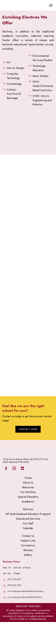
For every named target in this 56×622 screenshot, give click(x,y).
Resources (28, 487)
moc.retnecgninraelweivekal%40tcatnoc (24, 597)
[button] (27, 429)
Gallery (28, 555)
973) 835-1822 (15, 585)
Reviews (28, 550)
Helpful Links (28, 540)
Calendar (28, 528)
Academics (28, 501)
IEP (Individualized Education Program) (28, 514)
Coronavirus (28, 545)
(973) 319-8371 (14, 579)
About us (28, 482)
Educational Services (28, 518)
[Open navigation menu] (51, 5)
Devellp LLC (23, 618)
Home (28, 477)
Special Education (28, 496)
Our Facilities (28, 492)
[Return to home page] (15, 5)
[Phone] (4, 580)
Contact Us (28, 536)
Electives (28, 509)
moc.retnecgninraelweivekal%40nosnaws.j (25, 591)
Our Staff (28, 523)
